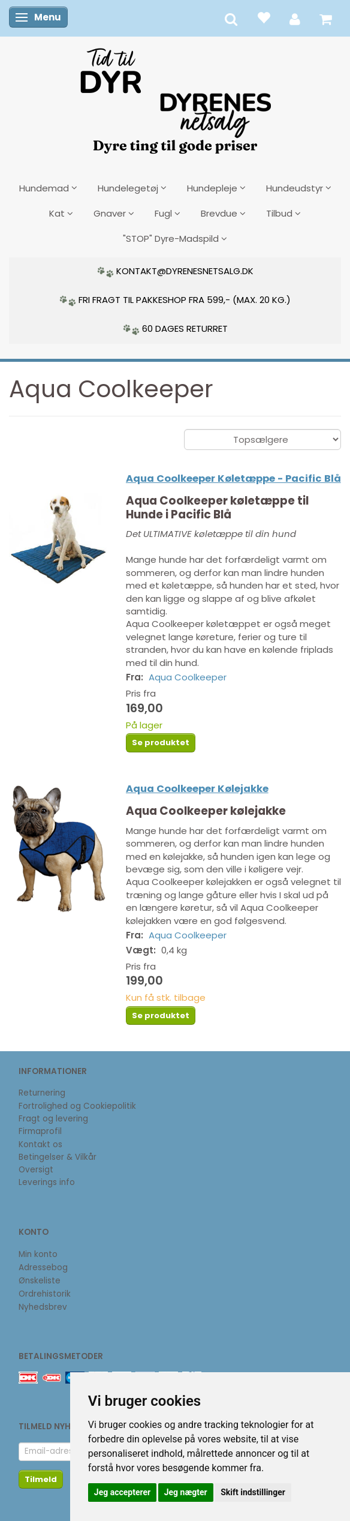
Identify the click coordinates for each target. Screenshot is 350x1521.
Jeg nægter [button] (185, 1492)
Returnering (42, 1093)
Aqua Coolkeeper (188, 677)
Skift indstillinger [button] (253, 1492)
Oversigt (36, 1169)
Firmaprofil (40, 1131)
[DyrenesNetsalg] (175, 97)
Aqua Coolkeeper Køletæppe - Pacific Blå (233, 478)
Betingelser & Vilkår (57, 1157)
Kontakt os (40, 1144)
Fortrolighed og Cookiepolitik (77, 1106)
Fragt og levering (53, 1118)
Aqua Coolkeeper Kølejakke (197, 789)
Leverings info (47, 1182)
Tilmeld (41, 1479)
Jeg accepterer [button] (122, 1492)
